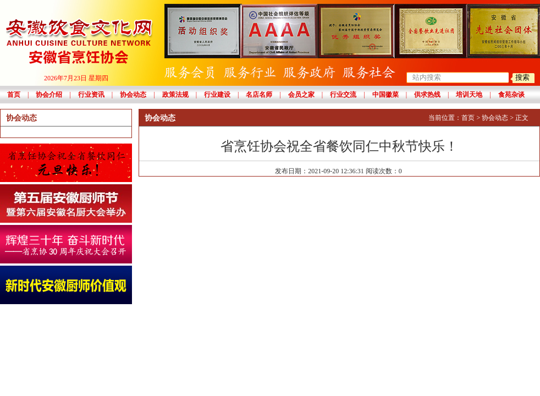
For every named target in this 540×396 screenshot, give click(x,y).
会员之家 (301, 94)
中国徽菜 (385, 94)
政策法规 (175, 94)
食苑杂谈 (511, 94)
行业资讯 (91, 94)
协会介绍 (49, 94)
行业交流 (343, 94)
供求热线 (427, 94)
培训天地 (469, 94)
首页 (13, 94)
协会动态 (133, 94)
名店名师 (259, 94)
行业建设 (217, 94)
